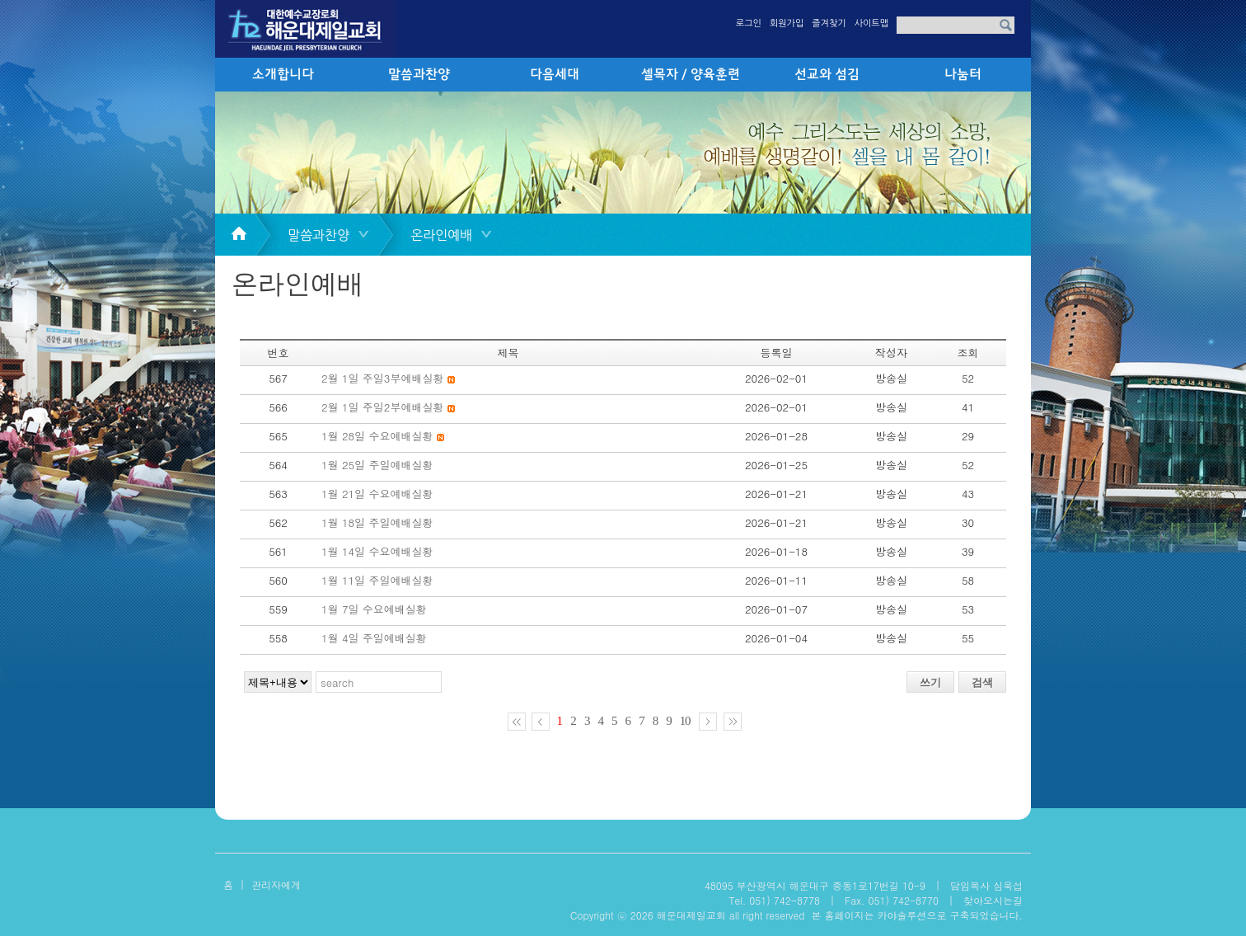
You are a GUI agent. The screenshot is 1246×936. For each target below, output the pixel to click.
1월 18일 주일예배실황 (377, 522)
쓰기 (930, 682)
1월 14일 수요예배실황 (377, 551)
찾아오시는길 (993, 900)
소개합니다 (283, 75)
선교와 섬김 (827, 75)
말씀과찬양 (419, 75)
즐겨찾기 (829, 23)
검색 (982, 682)
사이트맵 (871, 23)
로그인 (748, 23)
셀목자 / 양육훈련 (690, 75)
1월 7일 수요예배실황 (374, 609)
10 (685, 720)
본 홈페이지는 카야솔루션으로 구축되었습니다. (917, 915)
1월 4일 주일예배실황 (374, 638)
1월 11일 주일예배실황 (377, 580)
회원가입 (786, 23)
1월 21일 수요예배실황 (377, 493)
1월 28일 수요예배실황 (377, 436)
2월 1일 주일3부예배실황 (382, 378)
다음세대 (554, 75)
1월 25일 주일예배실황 (377, 465)
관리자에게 (276, 884)
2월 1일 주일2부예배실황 (382, 407)
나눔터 (962, 75)
